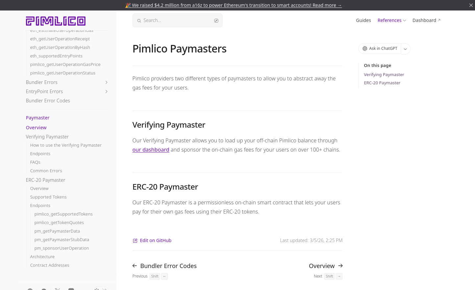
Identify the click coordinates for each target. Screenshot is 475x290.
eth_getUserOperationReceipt (60, 39)
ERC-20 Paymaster (45, 180)
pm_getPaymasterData (57, 231)
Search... (177, 20)
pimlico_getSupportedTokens (64, 214)
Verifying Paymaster (47, 137)
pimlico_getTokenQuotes (59, 222)
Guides (363, 20)
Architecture (42, 256)
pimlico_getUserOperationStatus (63, 73)
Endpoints (40, 153)
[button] (67, 82)
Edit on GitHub (152, 240)
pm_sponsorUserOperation (62, 248)
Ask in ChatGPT (380, 48)
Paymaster (38, 117)
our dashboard (150, 149)
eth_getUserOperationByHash (60, 47)
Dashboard (424, 20)
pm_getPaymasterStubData (62, 239)
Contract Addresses (49, 265)
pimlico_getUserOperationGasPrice (65, 64)
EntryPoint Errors (44, 91)
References (390, 20)
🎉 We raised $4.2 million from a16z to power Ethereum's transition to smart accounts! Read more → (233, 5)
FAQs (35, 162)
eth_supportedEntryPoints (56, 56)
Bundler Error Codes (48, 100)
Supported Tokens (48, 197)
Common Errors (46, 171)
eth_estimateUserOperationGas (61, 30)
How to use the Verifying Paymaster (66, 145)
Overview (36, 127)
